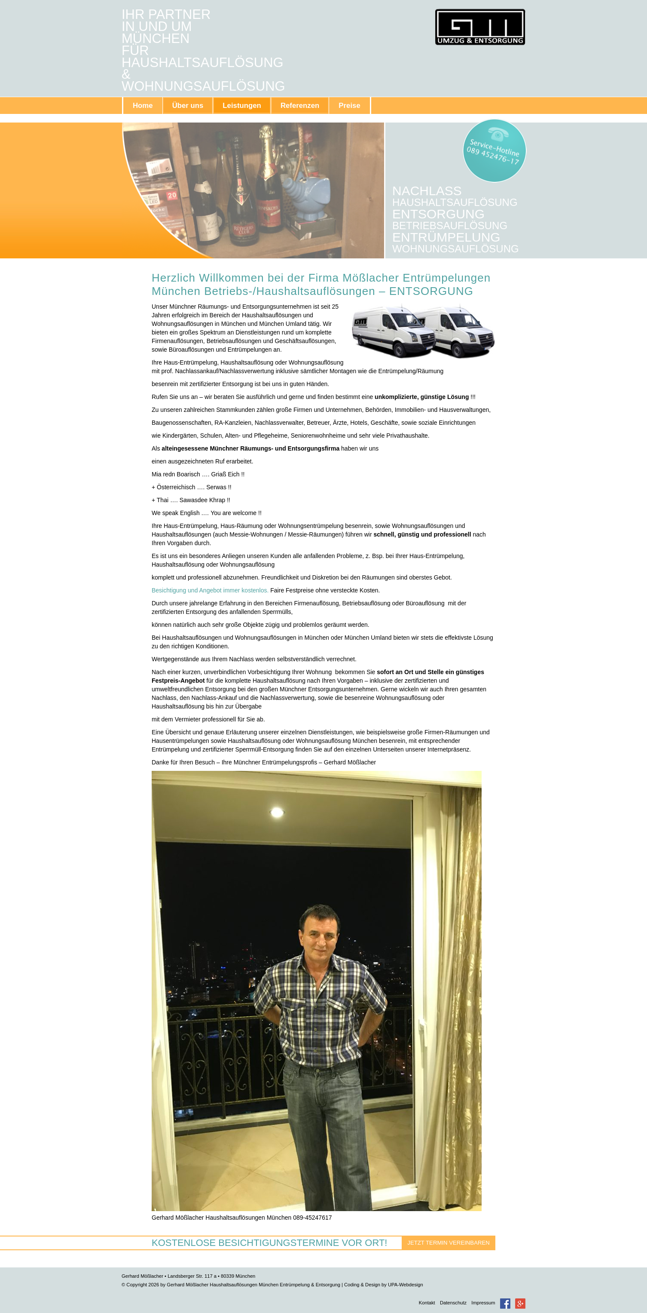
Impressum (483, 1302)
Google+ (520, 1303)
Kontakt (427, 1302)
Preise (349, 105)
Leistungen (242, 105)
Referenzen (300, 105)
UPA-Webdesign (405, 1284)
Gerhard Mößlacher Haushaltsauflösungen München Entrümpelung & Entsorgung (480, 27)
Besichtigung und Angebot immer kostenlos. (210, 590)
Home (143, 105)
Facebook (505, 1303)
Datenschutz (453, 1302)
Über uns (188, 105)
